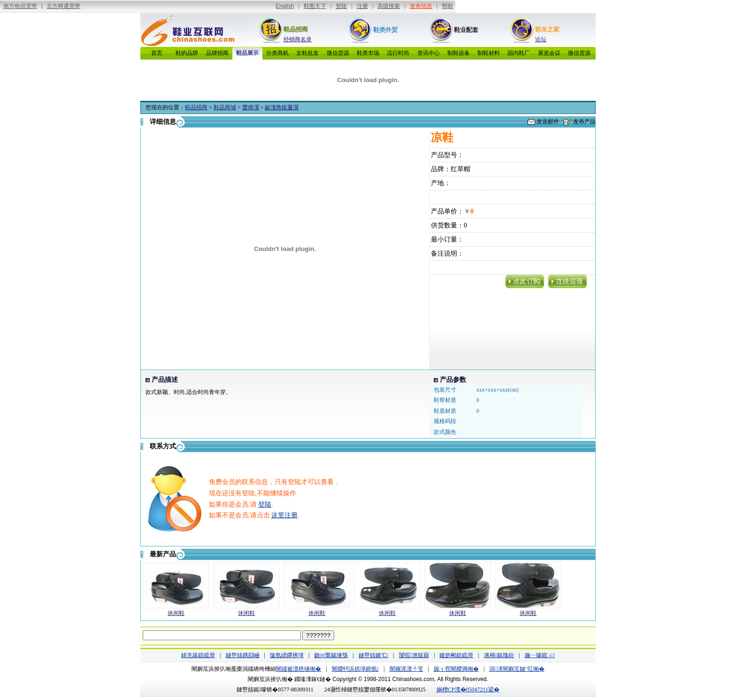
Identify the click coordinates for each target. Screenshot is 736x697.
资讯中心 (428, 53)
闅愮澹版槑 (414, 655)
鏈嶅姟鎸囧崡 (243, 655)
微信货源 (338, 53)
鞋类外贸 (385, 29)
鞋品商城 (225, 107)
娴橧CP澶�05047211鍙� (468, 689)
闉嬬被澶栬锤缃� (298, 669)
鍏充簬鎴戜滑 (198, 655)
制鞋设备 (458, 53)
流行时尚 (398, 53)
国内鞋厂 (518, 53)
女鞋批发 (307, 53)
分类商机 (277, 53)
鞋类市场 (368, 53)
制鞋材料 (488, 53)
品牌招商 (217, 53)
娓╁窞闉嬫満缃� (456, 669)
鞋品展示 (247, 53)
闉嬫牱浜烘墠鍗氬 (355, 669)
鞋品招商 (296, 29)
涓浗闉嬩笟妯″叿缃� (516, 669)
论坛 (540, 39)
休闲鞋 (176, 613)
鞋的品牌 (187, 53)
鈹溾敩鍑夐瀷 (282, 107)
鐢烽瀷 (250, 107)
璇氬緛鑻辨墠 (287, 655)
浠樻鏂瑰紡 (499, 655)
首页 (156, 53)
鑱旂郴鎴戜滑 (456, 655)
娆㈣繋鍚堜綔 (331, 655)
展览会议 (549, 53)
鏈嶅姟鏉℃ (373, 655)
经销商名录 (298, 39)
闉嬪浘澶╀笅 (406, 669)
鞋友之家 (547, 29)
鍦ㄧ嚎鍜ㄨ (540, 655)
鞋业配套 (466, 29)
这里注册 (284, 515)
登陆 (264, 504)
